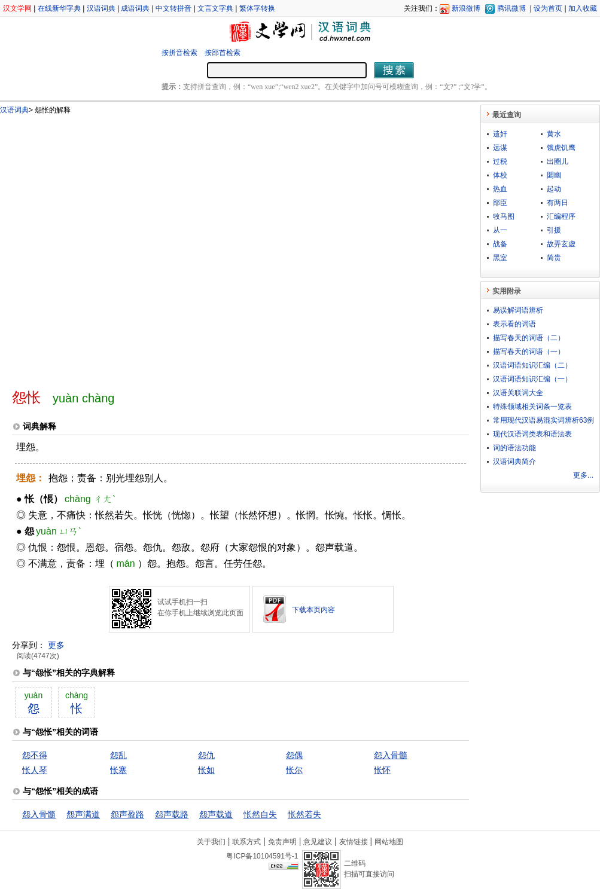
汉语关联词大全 (518, 393)
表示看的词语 (514, 324)
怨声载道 (216, 814)
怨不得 (34, 755)
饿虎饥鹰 (561, 147)
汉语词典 (101, 8)
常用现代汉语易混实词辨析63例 (543, 420)
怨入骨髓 (390, 755)
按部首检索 (222, 52)
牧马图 (503, 216)
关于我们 (211, 842)
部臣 (500, 202)
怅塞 (118, 770)
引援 (554, 230)
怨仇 (206, 755)
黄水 (554, 134)
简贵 (554, 257)
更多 (56, 645)
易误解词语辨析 (518, 310)
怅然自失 (260, 814)
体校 (500, 175)
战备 (500, 244)
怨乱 (118, 755)
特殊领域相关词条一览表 (532, 406)
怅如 (206, 770)
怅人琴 (34, 770)
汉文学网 (17, 8)
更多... (583, 475)
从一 (500, 230)
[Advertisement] (128, 246)
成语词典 (135, 8)
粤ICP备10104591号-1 (262, 856)
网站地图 (388, 842)
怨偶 (294, 755)
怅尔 (294, 770)
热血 (500, 189)
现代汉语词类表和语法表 (532, 434)
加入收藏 (582, 8)
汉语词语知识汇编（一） (532, 379)
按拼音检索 (179, 52)
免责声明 (282, 842)
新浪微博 (466, 8)
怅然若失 (304, 814)
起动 (554, 189)
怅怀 (382, 770)
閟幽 (554, 175)
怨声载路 (171, 814)
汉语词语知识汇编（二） (532, 365)
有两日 (557, 202)
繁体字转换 (257, 8)
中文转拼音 (173, 8)
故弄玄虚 (561, 244)
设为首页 (548, 8)
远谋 (500, 147)
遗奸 (500, 134)
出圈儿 (557, 161)
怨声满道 (83, 814)
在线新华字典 (59, 8)
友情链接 (353, 842)
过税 (500, 161)
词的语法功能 (514, 448)
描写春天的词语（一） (529, 351)
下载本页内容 (313, 610)
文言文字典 (215, 8)
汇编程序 (561, 216)
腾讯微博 (511, 8)
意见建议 (317, 842)
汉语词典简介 (514, 461)
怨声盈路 (127, 814)
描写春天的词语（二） (529, 338)
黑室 (500, 257)
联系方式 (246, 842)
